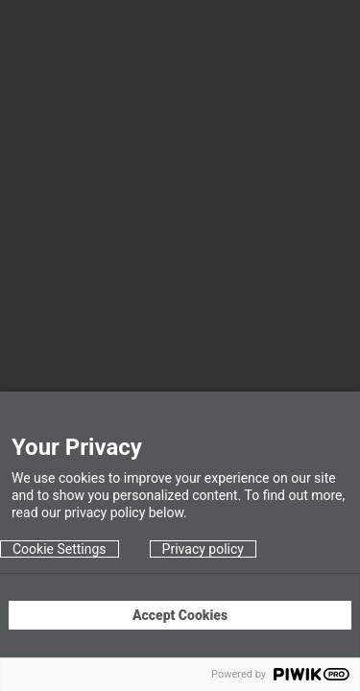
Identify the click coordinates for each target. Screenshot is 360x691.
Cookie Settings (59, 549)
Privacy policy (203, 549)
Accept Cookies (180, 615)
